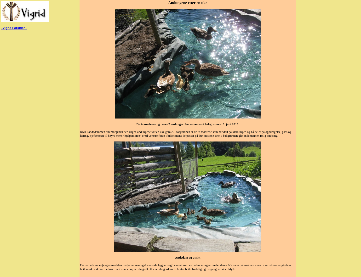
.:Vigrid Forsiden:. (14, 28)
